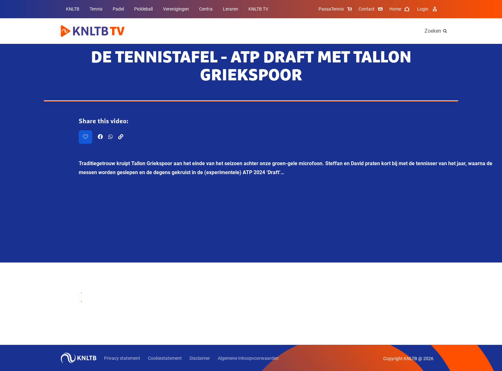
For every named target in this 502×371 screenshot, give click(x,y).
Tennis (96, 9)
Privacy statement (122, 358)
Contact (371, 9)
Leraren (230, 9)
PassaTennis (336, 9)
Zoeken (433, 31)
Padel (118, 9)
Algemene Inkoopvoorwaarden (248, 358)
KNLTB (72, 9)
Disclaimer (200, 358)
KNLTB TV (258, 9)
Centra (206, 9)
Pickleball (143, 9)
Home (400, 9)
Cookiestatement (165, 358)
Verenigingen (176, 9)
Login (428, 9)
